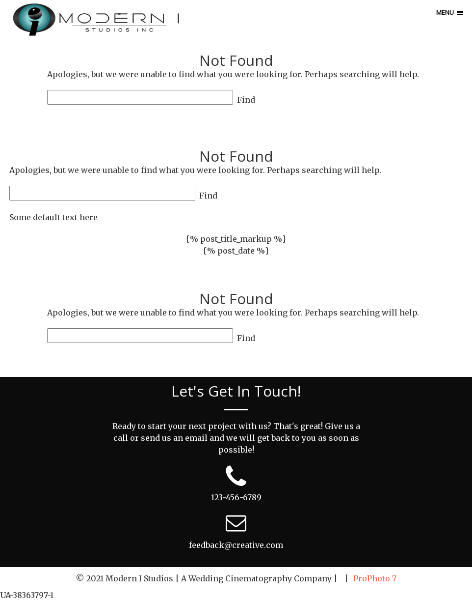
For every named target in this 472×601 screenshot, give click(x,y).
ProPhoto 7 (374, 578)
